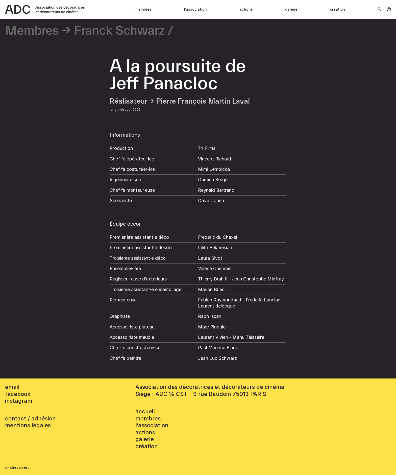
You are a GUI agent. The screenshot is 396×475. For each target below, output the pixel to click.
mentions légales (28, 425)
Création (337, 9)
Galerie (291, 9)
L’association (195, 9)
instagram (18, 400)
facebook (18, 394)
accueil (145, 411)
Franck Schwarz (119, 31)
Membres (143, 9)
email (12, 387)
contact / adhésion (30, 418)
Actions (246, 9)
